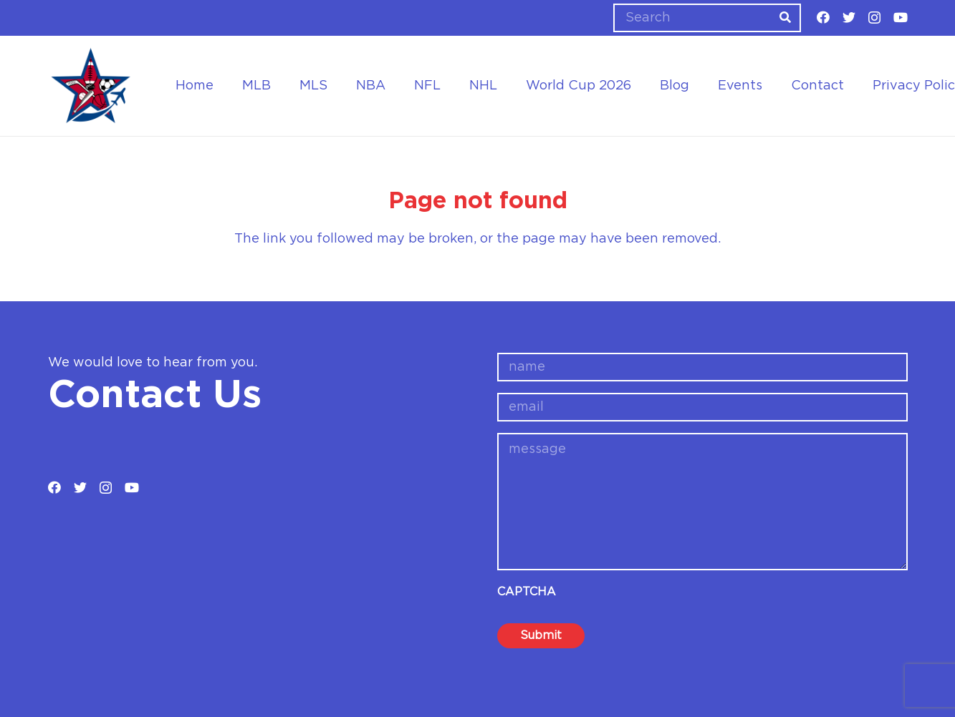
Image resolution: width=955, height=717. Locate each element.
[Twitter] (849, 17)
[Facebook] (823, 17)
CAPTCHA (526, 592)
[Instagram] (874, 18)
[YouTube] (900, 17)
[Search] (707, 18)
